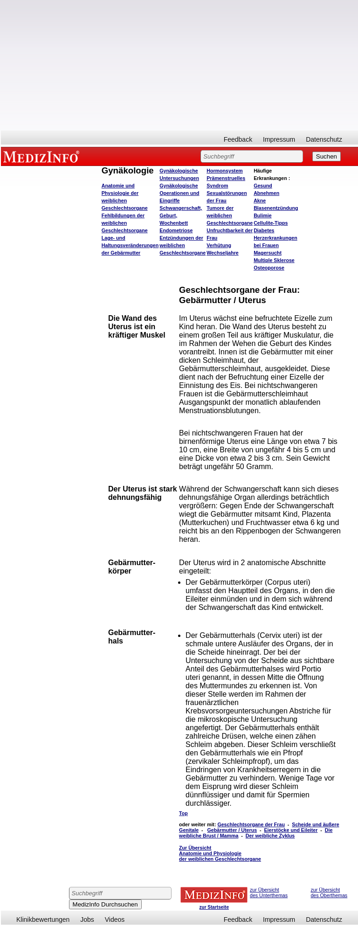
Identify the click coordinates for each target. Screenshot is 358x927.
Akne (260, 200)
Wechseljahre (223, 253)
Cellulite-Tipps (271, 223)
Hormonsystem (225, 170)
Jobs (87, 919)
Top (183, 813)
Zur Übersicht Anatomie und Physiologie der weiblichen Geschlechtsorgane (220, 853)
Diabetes (264, 230)
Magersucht (268, 253)
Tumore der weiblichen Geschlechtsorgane (230, 215)
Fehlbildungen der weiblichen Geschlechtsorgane (125, 223)
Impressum (279, 139)
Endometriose (176, 230)
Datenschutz (324, 139)
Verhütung (219, 245)
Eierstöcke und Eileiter (291, 830)
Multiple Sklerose (274, 260)
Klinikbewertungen (42, 919)
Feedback (238, 139)
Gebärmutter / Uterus (232, 830)
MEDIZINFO (43, 156)
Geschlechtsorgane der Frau (251, 824)
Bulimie (263, 215)
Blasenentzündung (276, 208)
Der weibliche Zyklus (270, 835)
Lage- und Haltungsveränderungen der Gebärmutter (130, 245)
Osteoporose (269, 267)
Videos (115, 919)
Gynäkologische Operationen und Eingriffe (179, 193)
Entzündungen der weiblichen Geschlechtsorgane (182, 245)
